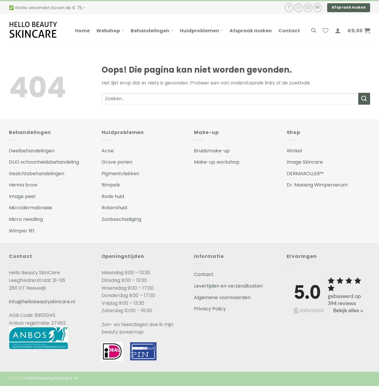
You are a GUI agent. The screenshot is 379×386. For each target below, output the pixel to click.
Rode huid (113, 196)
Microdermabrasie (30, 207)
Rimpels (111, 184)
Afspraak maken (250, 30)
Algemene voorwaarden (222, 297)
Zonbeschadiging (121, 219)
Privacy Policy (210, 308)
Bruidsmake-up (212, 150)
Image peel (22, 196)
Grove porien (117, 162)
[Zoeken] (313, 30)
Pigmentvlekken (120, 173)
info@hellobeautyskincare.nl (42, 301)
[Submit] (364, 98)
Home (82, 30)
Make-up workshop (217, 162)
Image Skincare (305, 162)
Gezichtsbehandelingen (36, 173)
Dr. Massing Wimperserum (317, 184)
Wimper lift (22, 230)
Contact (289, 30)
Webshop (110, 30)
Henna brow (23, 184)
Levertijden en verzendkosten (228, 286)
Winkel (294, 150)
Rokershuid (114, 207)
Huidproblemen (201, 30)
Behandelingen (152, 30)
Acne (108, 150)
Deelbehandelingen (31, 150)
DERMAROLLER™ (305, 173)
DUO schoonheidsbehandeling (44, 162)
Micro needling (26, 219)
